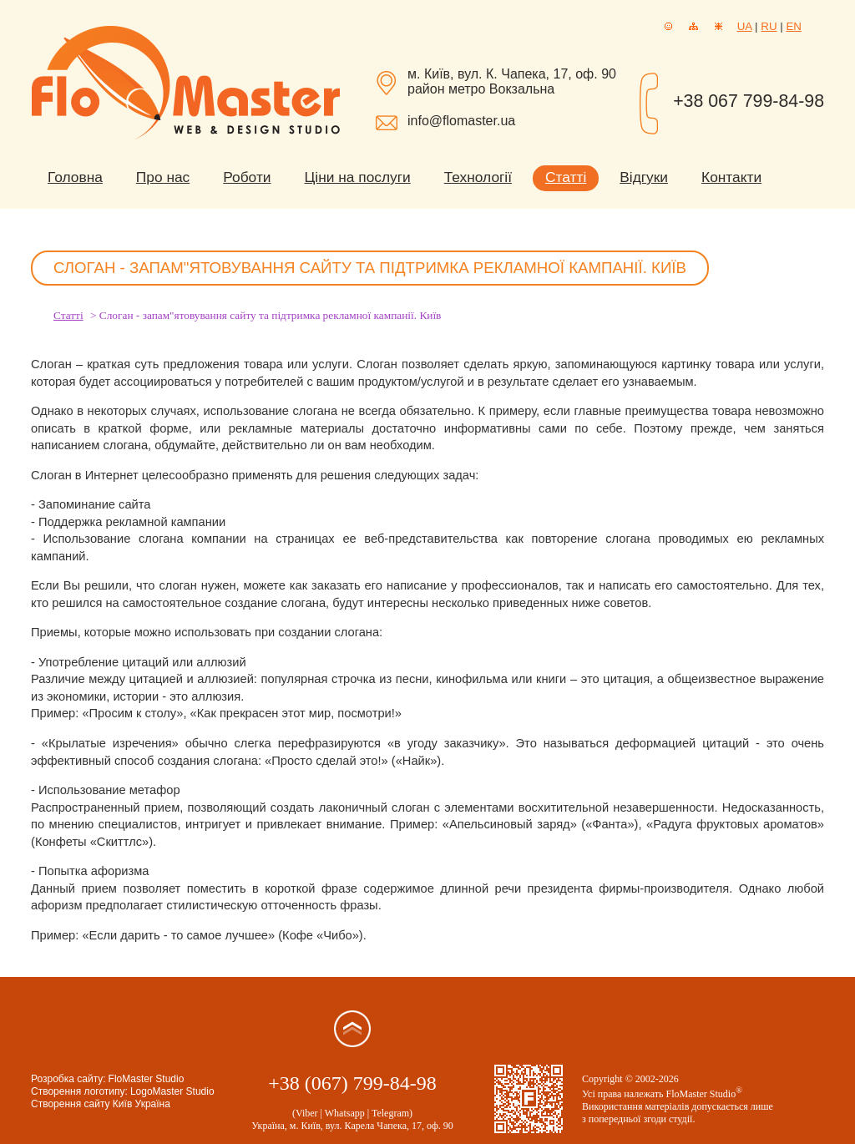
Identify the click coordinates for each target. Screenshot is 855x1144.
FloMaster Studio (147, 1079)
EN (794, 26)
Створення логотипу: (79, 1091)
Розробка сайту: (68, 1079)
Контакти (731, 177)
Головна (75, 177)
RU (769, 26)
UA (744, 26)
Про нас (163, 177)
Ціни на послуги (358, 177)
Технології (478, 177)
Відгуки (644, 177)
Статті (565, 177)
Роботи (247, 177)
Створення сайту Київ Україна (100, 1104)
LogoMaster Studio (172, 1091)
